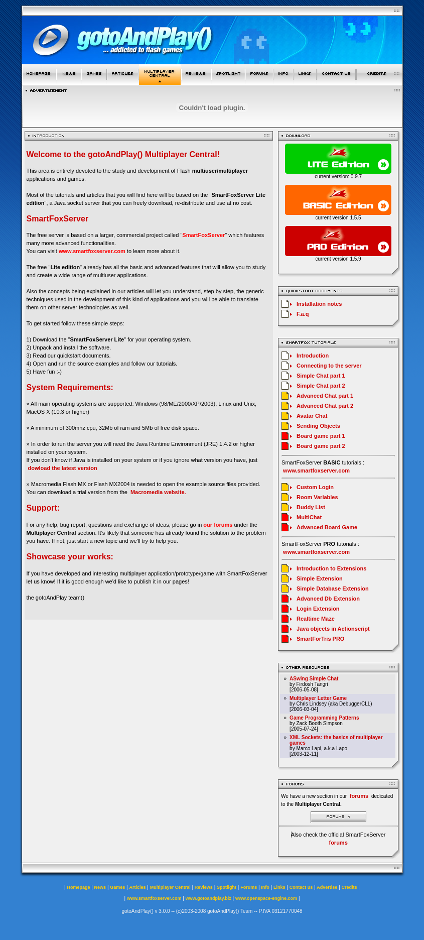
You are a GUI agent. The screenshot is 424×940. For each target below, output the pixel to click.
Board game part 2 (321, 446)
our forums (217, 525)
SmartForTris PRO (320, 639)
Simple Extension (320, 578)
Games (117, 887)
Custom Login (315, 487)
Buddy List (311, 507)
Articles (137, 887)
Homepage (78, 887)
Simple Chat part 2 (321, 386)
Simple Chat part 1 (321, 376)
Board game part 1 (321, 436)
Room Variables (317, 497)
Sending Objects (318, 426)
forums (338, 843)
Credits (349, 887)
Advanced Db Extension (328, 599)
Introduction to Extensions (331, 568)
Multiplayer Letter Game (318, 698)
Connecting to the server (329, 366)
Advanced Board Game (327, 527)
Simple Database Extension (333, 588)
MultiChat (309, 517)
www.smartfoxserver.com (92, 251)
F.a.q (303, 314)
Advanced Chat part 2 (325, 406)
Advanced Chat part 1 (325, 396)
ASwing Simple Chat (314, 678)
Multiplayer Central (170, 887)
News (100, 887)
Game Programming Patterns (324, 718)
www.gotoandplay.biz (208, 898)
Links (279, 887)
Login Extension (318, 609)
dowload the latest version (62, 468)
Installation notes (319, 304)
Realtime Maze (316, 619)
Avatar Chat (312, 416)
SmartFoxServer (203, 235)
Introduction (313, 355)
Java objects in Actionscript (333, 629)
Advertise (327, 887)
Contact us (301, 887)
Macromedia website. (158, 492)
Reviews (204, 887)
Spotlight (226, 887)
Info (265, 887)
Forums (248, 887)
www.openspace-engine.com (266, 898)
